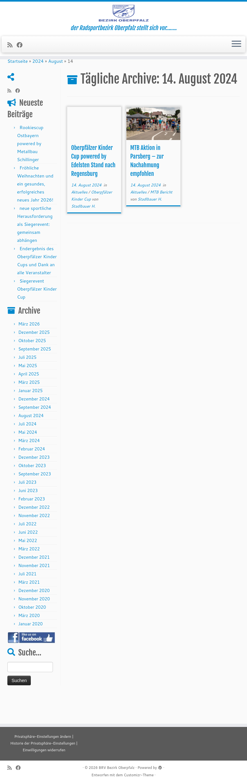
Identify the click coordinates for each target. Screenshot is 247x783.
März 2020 (29, 640)
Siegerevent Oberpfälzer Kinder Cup (37, 314)
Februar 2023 (31, 524)
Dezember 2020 (34, 615)
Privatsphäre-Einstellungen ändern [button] (42, 736)
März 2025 (29, 407)
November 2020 (34, 624)
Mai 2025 (27, 390)
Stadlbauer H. (83, 231)
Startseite (17, 86)
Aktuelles (80, 217)
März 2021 (29, 607)
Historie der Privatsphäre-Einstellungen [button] (42, 743)
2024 (38, 86)
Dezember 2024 (34, 424)
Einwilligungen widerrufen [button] (43, 750)
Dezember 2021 (34, 582)
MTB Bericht (161, 217)
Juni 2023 (28, 515)
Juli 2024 (27, 449)
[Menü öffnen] (236, 60)
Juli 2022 (27, 549)
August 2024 (31, 440)
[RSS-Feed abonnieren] (12, 60)
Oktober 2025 (32, 365)
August (55, 86)
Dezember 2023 (34, 482)
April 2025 (28, 399)
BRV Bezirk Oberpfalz (116, 767)
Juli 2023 (27, 507)
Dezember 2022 (34, 532)
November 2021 (34, 590)
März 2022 (29, 574)
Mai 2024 (27, 457)
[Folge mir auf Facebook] (22, 60)
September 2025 (34, 374)
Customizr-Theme (139, 775)
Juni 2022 (28, 557)
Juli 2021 (27, 599)
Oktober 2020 (32, 632)
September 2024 (34, 432)
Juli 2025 (27, 382)
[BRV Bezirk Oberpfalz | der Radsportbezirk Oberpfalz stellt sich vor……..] (123, 21)
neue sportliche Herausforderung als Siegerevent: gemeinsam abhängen (35, 249)
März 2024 (29, 465)
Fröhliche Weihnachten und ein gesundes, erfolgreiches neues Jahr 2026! (35, 209)
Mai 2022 (27, 565)
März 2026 (29, 349)
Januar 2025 (30, 415)
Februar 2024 (31, 474)
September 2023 (34, 499)
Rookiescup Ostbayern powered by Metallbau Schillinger (30, 168)
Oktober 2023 (32, 490)
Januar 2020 (30, 649)
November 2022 (34, 540)
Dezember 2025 (34, 357)
